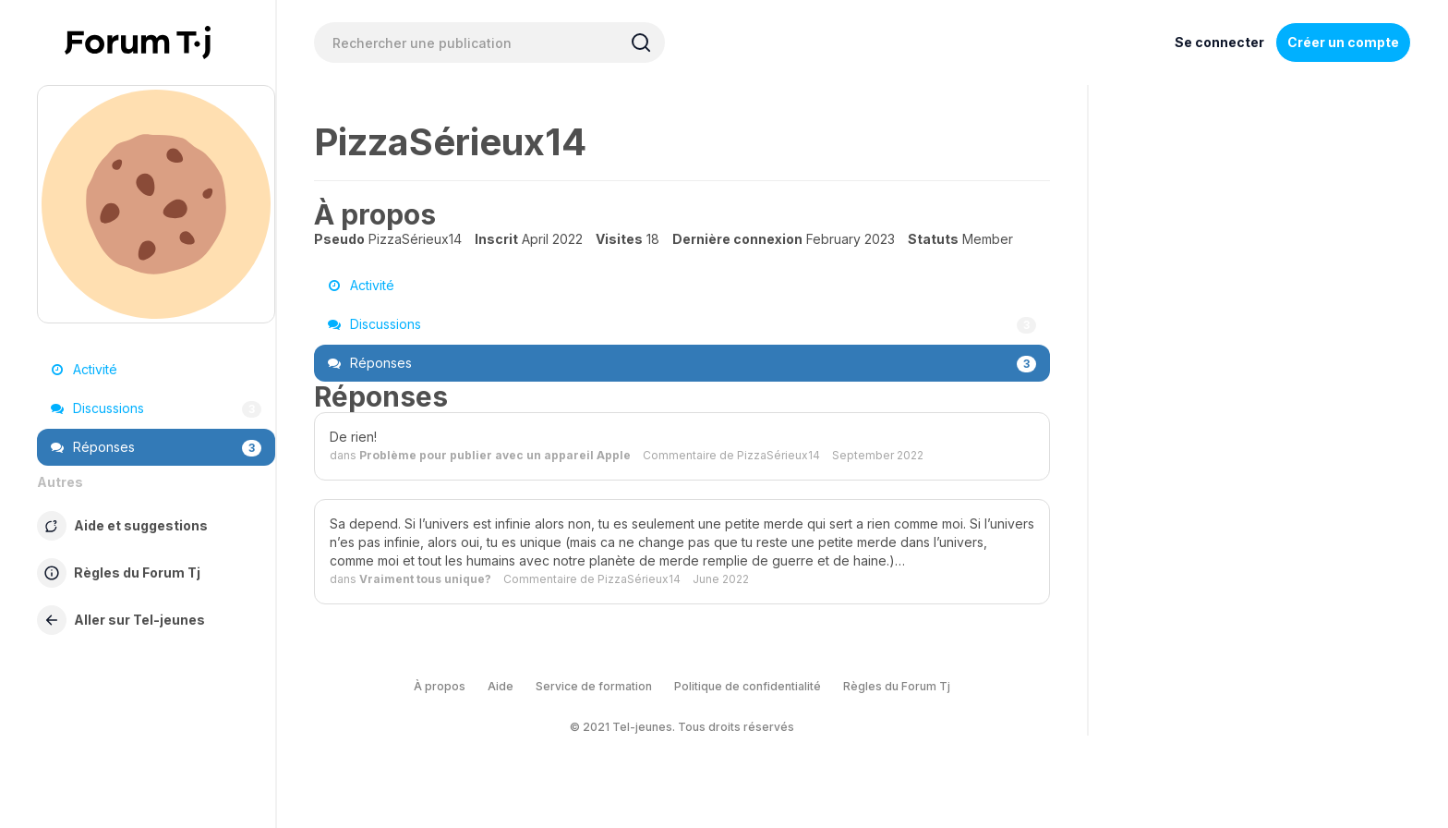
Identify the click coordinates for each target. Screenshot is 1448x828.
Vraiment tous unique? (425, 579)
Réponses (156, 447)
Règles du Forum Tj (896, 686)
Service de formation (594, 686)
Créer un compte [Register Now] (1343, 42)
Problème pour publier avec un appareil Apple (495, 455)
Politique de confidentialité (747, 686)
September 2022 (877, 455)
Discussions (156, 408)
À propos (439, 686)
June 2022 (721, 579)
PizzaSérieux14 (778, 455)
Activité (84, 369)
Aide (500, 686)
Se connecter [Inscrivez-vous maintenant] (1219, 42)
